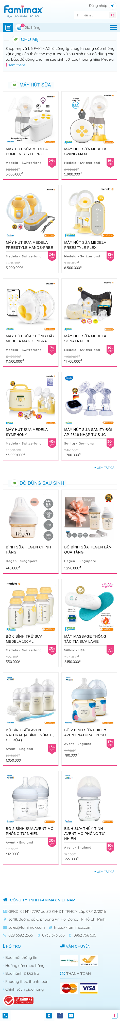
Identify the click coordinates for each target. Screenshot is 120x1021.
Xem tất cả (105, 468)
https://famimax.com (73, 927)
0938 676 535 (53, 935)
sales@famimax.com (26, 927)
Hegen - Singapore (22, 561)
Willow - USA (74, 650)
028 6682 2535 (20, 935)
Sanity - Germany (79, 443)
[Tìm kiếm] (89, 15)
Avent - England (19, 749)
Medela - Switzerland (24, 163)
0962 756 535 (85, 935)
